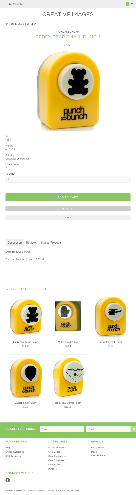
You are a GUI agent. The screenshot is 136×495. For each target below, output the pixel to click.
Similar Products (51, 242)
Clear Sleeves (55, 464)
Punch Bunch (97, 447)
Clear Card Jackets (57, 456)
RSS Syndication (13, 456)
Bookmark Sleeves (57, 447)
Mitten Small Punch (68, 342)
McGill (94, 452)
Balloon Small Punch (25, 403)
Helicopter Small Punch (110, 342)
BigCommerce (73, 490)
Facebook (7, 480)
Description (15, 242)
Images (68, 14)
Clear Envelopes (56, 460)
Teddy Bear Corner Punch (68, 403)
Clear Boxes (54, 452)
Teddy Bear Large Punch (25, 342)
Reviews (31, 242)
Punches (52, 469)
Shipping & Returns (14, 452)
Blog (7, 447)
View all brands (99, 455)
